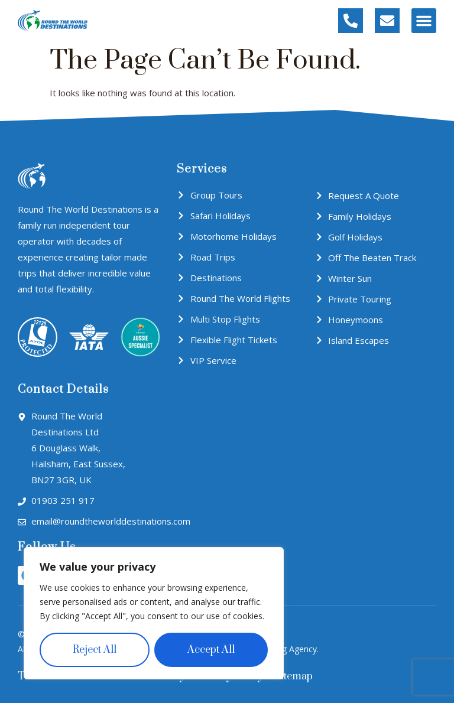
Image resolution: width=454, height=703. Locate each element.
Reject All (94, 649)
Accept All (211, 649)
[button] (423, 20)
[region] (154, 613)
